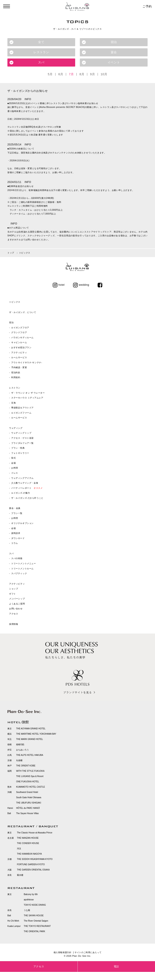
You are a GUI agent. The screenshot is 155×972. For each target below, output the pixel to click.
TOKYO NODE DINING (35, 905)
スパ (41, 62)
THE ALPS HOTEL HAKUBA (29, 755)
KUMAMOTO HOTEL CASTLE (30, 787)
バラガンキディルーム (22, 337)
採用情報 (13, 624)
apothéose (29, 899)
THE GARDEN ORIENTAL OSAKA (33, 870)
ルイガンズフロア (20, 327)
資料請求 (15, 533)
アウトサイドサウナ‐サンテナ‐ (26, 362)
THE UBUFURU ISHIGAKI (28, 803)
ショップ (13, 589)
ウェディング (16, 428)
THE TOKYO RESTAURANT (37, 926)
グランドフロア (19, 332)
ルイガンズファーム (21, 413)
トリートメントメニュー (23, 563)
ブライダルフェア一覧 (22, 443)
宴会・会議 (14, 508)
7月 (71, 74)
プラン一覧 (16, 513)
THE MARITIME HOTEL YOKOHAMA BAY (36, 734)
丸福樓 (19, 760)
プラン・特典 (18, 448)
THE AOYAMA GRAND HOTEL (31, 728)
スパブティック (19, 573)
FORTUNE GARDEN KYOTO (31, 864)
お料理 (14, 468)
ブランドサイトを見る (77, 693)
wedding (81, 285)
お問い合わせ (16, 609)
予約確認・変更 (19, 367)
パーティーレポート (27, 488)
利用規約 (15, 377)
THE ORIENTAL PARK (34, 931)
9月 (92, 74)
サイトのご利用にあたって (88, 952)
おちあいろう (22, 750)
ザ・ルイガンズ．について (22, 312)
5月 (50, 74)
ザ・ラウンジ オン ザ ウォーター (28, 393)
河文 (19, 848)
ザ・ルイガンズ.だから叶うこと (27, 498)
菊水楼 (20, 875)
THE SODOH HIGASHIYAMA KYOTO (35, 859)
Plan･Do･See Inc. (81, 956)
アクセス (13, 614)
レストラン (41, 52)
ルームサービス (19, 357)
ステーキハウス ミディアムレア (27, 398)
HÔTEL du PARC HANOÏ (28, 808)
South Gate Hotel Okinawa (28, 797)
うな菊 (27, 910)
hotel (59, 285)
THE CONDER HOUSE (28, 843)
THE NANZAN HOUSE (28, 838)
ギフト (12, 594)
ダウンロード (18, 538)
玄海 (13, 403)
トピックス (14, 302)
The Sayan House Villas (27, 813)
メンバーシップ (17, 599)
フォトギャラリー (20, 453)
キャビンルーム (19, 342)
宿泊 (114, 42)
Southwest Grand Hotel (27, 792)
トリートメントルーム (22, 568)
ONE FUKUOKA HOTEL (27, 781)
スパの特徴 (16, 558)
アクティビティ (19, 352)
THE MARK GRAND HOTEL (29, 739)
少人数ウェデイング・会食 (24, 483)
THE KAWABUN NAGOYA (29, 854)
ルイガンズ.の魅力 (20, 493)
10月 (104, 74)
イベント (114, 62)
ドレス (14, 473)
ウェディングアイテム (22, 478)
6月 (60, 74)
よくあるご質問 (17, 604)
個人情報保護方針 (63, 952)
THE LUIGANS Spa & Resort (29, 776)
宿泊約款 (15, 372)
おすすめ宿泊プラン (21, 348)
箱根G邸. (20, 744)
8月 (81, 74)
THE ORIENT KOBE (25, 766)
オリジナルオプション (22, 523)
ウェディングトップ (21, 433)
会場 (13, 463)
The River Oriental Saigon (36, 921)
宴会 (114, 52)
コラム (14, 543)
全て (41, 42)
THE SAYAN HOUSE (34, 915)
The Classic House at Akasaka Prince (34, 832)
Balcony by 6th (31, 894)
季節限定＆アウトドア (22, 408)
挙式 (13, 458)
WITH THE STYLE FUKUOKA (30, 771)
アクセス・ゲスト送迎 (22, 438)
